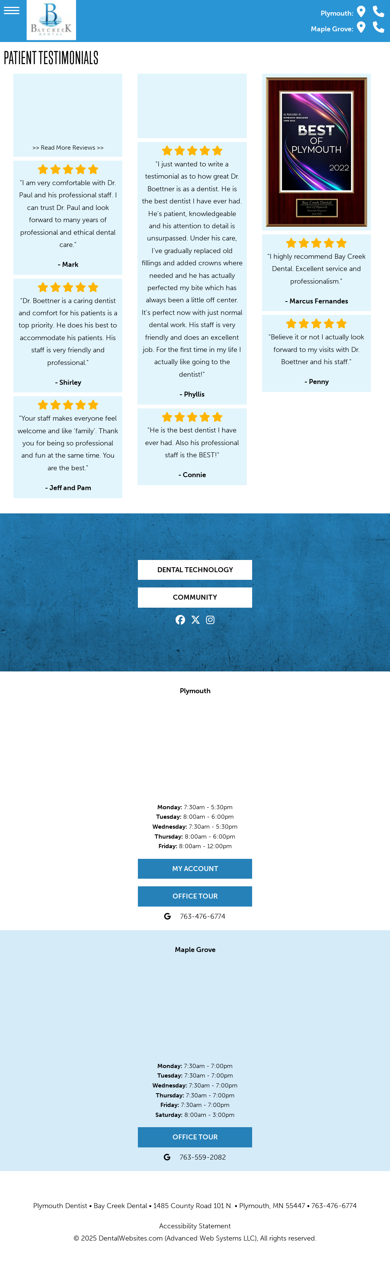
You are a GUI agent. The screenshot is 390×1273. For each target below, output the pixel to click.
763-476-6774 (202, 916)
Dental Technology (195, 570)
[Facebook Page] (180, 621)
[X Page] (195, 621)
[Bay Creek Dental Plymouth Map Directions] (361, 11)
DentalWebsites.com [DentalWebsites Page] (131, 1238)
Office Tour (195, 896)
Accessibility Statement (195, 1226)
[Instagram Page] (210, 621)
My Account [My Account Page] (195, 869)
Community (195, 597)
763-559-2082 (203, 1157)
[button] (13, 10)
